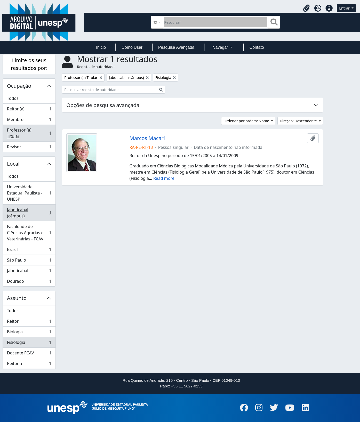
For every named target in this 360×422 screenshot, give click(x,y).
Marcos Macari (147, 138)
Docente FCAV (29, 354)
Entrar (344, 8)
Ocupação (19, 85)
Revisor (29, 148)
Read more (163, 178)
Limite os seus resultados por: (29, 64)
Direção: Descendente (299, 120)
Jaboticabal (29, 271)
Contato (257, 47)
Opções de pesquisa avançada (102, 105)
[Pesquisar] (215, 22)
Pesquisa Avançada (176, 47)
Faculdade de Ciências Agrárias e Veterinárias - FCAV (29, 233)
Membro (29, 120)
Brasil (29, 250)
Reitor (29, 322)
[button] (306, 8)
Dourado (29, 282)
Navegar (220, 47)
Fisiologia (29, 343)
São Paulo (29, 261)
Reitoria (29, 364)
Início (101, 47)
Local (13, 163)
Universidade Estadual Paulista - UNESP (29, 193)
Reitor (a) (29, 110)
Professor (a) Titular (29, 133)
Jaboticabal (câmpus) (29, 213)
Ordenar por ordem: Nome (246, 120)
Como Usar (132, 47)
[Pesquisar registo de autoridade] (109, 90)
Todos (13, 98)
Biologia (29, 333)
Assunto (17, 298)
